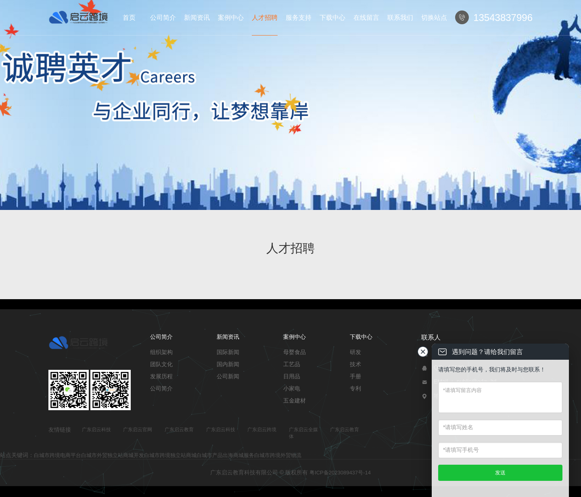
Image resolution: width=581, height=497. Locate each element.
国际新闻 (228, 352)
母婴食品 (294, 352)
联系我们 (400, 17)
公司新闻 (228, 376)
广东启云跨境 (261, 429)
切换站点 (434, 17)
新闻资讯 (197, 17)
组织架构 (161, 352)
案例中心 (231, 17)
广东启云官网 (137, 429)
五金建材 (294, 400)
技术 (355, 364)
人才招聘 (265, 17)
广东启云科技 (96, 429)
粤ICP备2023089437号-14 (340, 473)
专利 (355, 388)
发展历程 (161, 376)
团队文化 (161, 364)
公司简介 (163, 17)
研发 (355, 352)
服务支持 (298, 17)
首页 (129, 17)
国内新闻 (228, 364)
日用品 (291, 376)
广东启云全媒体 (303, 433)
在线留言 (366, 17)
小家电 (291, 388)
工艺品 (291, 364)
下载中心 (332, 17)
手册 (355, 376)
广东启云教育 (179, 429)
